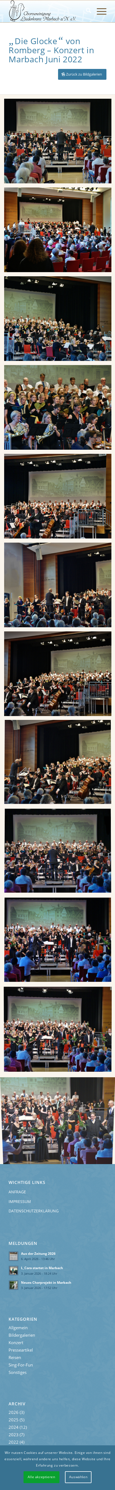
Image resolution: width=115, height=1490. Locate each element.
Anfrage (17, 1191)
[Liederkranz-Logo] (48, 11)
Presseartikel (21, 1350)
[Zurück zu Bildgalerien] (82, 74)
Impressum (20, 1201)
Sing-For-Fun (21, 1365)
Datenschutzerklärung (34, 1210)
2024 (14, 1427)
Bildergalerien (22, 1335)
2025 (14, 1419)
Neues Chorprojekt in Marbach (46, 1282)
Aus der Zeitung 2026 (38, 1253)
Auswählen (78, 1477)
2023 (14, 1434)
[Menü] (98, 11)
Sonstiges (18, 1372)
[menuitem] (85, 11)
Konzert (16, 1342)
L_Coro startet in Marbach (42, 1268)
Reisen (15, 1357)
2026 (14, 1412)
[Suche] (85, 11)
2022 (14, 1442)
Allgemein (18, 1327)
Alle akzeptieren (41, 1477)
